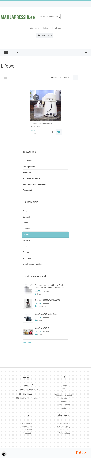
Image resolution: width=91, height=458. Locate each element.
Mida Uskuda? (64, 405)
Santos (26, 252)
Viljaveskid (28, 161)
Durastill (26, 217)
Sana (25, 246)
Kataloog (15, 52)
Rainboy (26, 240)
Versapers (27, 258)
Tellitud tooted (64, 430)
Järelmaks (64, 398)
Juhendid (64, 402)
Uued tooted (27, 430)
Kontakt (64, 408)
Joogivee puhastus (31, 178)
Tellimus (57, 28)
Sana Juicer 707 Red (43, 328)
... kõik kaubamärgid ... (32, 264)
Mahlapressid (29, 167)
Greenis (26, 223)
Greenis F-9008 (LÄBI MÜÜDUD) (48, 300)
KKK (64, 392)
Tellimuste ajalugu (64, 427)
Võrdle (52, 132)
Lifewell (26, 235)
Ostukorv (46, 35)
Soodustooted (27, 427)
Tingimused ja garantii (64, 395)
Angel (25, 211)
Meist (64, 389)
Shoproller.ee (81, 452)
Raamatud (27, 190)
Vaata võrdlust (64, 433)
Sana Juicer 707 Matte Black (46, 314)
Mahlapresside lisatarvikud (35, 184)
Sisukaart (27, 433)
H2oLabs (26, 229)
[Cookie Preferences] (4, 454)
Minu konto (34, 28)
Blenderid (27, 172)
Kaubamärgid (27, 423)
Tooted (64, 385)
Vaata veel (27, 342)
